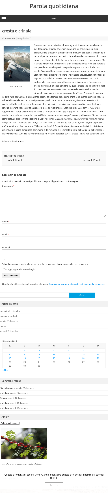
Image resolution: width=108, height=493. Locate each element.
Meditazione (18, 141)
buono (3, 326)
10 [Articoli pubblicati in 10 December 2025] (39, 354)
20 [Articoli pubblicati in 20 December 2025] (83, 358)
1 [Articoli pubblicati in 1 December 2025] (9, 350)
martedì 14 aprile (13, 160)
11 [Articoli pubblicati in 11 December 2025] (54, 354)
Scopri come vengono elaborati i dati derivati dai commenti (76, 284)
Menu (54, 18)
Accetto (54, 485)
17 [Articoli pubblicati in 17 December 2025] (39, 358)
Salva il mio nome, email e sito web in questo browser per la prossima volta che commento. (45, 264)
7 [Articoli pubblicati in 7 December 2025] (98, 350)
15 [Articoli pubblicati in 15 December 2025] (10, 358)
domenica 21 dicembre (10, 311)
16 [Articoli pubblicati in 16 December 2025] (25, 358)
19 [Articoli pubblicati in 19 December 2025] (69, 358)
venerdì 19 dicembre (9, 331)
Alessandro (9, 38)
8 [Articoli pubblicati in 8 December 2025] (9, 354)
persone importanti (8, 316)
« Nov (5, 370)
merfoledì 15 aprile (93, 160)
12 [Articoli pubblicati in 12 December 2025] (69, 354)
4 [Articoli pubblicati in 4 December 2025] (53, 350)
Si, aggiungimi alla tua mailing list (19, 269)
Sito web (6, 247)
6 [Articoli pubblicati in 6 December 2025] (83, 350)
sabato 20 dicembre (9, 321)
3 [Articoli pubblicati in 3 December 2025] (39, 350)
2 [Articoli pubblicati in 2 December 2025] (24, 350)
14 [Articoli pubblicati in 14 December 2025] (98, 354)
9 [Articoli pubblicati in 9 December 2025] (24, 354)
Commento (8, 186)
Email (5, 234)
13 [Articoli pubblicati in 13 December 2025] (83, 354)
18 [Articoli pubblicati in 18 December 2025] (54, 358)
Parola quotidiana (54, 6)
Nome (5, 221)
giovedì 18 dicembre (19, 408)
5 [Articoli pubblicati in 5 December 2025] (68, 350)
